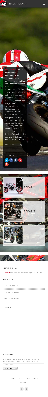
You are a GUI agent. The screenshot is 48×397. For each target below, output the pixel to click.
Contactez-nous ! (11, 298)
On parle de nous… (11, 292)
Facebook (7, 307)
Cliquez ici (6, 272)
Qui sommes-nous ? (12, 286)
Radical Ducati (19, 3)
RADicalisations (24, 235)
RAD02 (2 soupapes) (19, 192)
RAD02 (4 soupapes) (19, 216)
